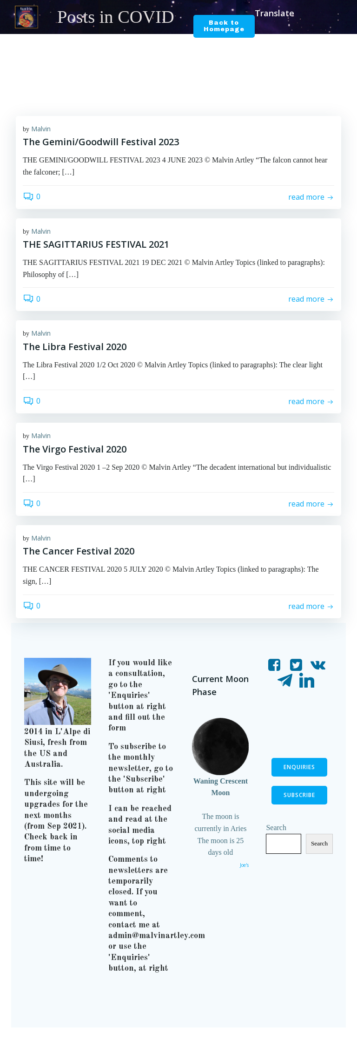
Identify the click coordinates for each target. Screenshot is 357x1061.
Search (276, 845)
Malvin (41, 129)
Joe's (243, 866)
